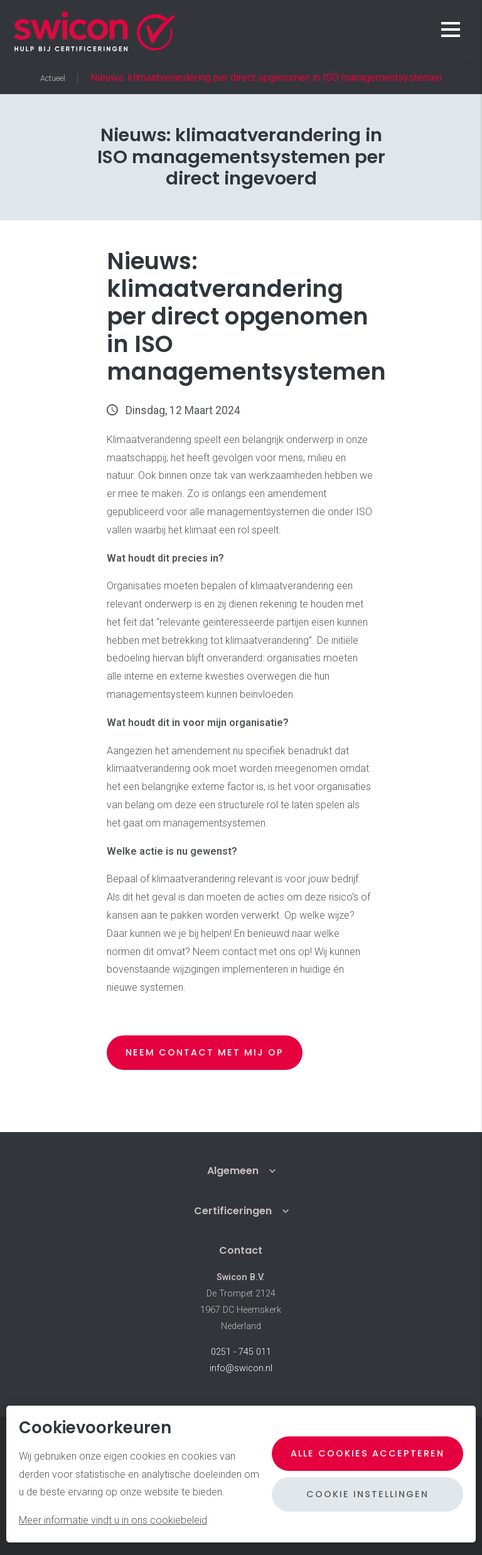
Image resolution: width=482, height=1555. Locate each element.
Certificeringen (233, 1211)
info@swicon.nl (241, 1368)
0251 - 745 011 (241, 1352)
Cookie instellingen (367, 1494)
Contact (240, 1250)
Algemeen (233, 1170)
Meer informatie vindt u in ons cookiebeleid (113, 1520)
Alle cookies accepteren (367, 1453)
